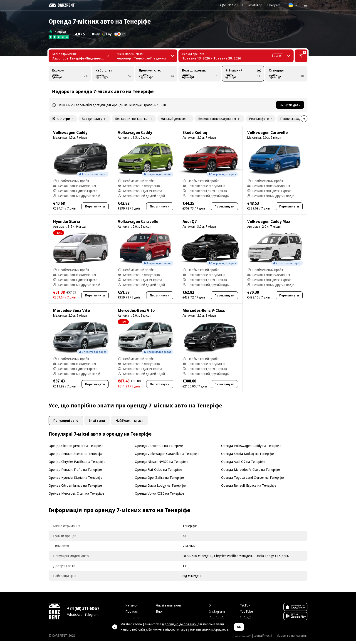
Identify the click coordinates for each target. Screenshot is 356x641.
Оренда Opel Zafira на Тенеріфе (159, 477)
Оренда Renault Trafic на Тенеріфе (75, 469)
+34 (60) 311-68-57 (229, 5)
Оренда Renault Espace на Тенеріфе (248, 485)
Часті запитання (168, 605)
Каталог (131, 605)
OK (239, 627)
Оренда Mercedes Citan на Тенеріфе (76, 493)
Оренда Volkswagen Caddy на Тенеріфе (251, 445)
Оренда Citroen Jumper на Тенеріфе (76, 445)
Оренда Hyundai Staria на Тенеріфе (75, 477)
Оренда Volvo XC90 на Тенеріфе (159, 493)
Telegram (273, 5)
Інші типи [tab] (97, 420)
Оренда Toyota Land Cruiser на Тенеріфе (252, 477)
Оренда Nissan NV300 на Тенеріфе (161, 461)
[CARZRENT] (65, 5)
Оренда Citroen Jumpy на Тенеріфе (75, 485)
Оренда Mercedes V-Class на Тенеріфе (250, 469)
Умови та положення (292, 635)
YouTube (246, 611)
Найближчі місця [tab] (129, 420)
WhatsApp (255, 5)
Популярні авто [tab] (65, 420)
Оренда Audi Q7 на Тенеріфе (243, 461)
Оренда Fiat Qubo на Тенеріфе (158, 469)
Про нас (131, 611)
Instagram (217, 611)
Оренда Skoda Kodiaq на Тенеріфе (247, 453)
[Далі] (304, 118)
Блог (159, 611)
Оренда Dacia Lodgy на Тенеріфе (160, 485)
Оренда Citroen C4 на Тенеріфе (159, 445)
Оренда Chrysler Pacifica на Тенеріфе (77, 461)
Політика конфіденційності (252, 635)
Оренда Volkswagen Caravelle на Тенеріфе (167, 453)
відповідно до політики (179, 624)
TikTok (245, 605)
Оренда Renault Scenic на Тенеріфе (76, 453)
